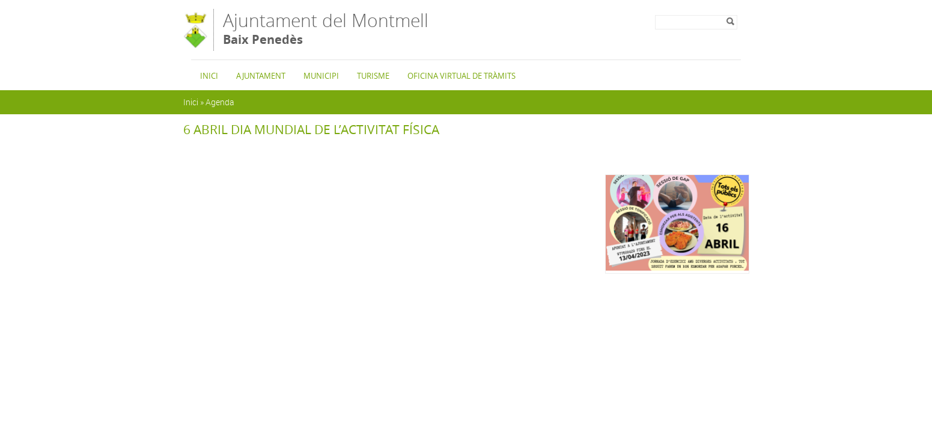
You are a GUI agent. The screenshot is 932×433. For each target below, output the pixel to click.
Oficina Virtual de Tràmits (461, 75)
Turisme (373, 75)
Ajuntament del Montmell (325, 28)
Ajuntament (260, 75)
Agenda (220, 102)
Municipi (321, 75)
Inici (209, 75)
